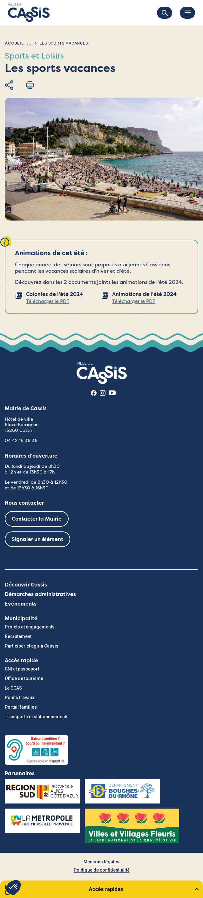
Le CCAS (13, 688)
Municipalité (21, 618)
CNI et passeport (22, 668)
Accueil (14, 43)
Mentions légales (101, 861)
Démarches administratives (40, 594)
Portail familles (21, 707)
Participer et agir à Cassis (31, 646)
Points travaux (19, 697)
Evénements (21, 603)
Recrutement (18, 636)
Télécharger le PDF (47, 301)
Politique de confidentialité (102, 870)
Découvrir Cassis (26, 584)
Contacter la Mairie (37, 519)
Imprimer (30, 85)
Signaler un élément (37, 539)
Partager (9, 85)
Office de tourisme (24, 678)
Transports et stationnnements (37, 716)
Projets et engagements (30, 626)
